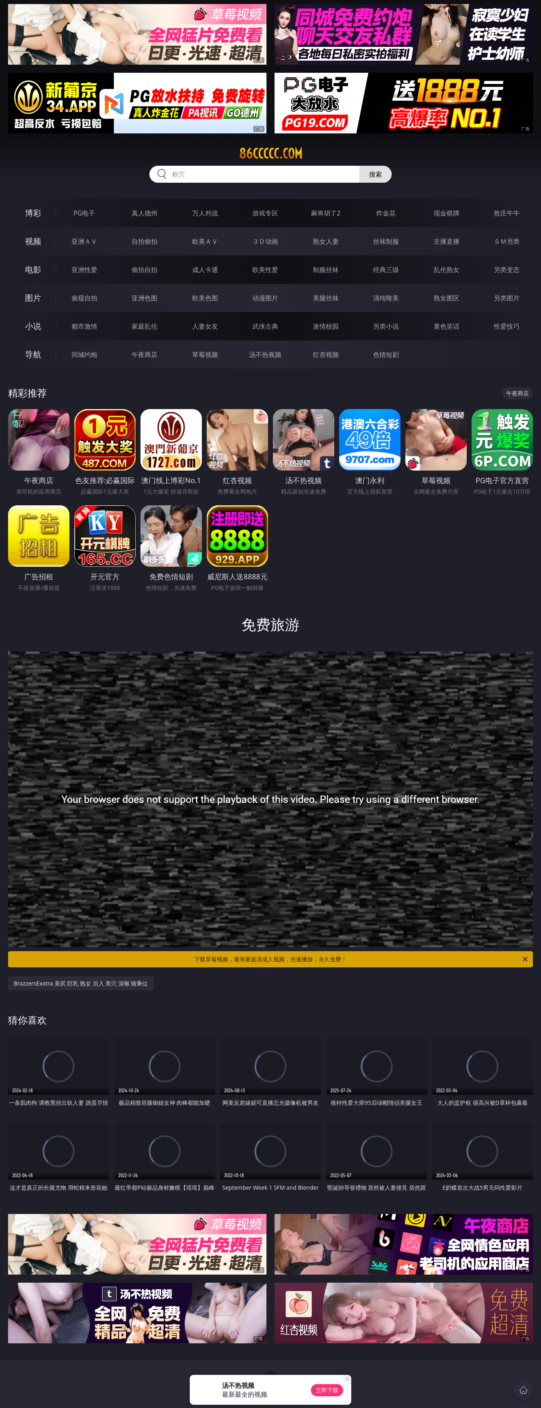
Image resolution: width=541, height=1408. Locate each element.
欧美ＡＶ (205, 241)
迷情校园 (326, 326)
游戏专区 (265, 213)
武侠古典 (265, 326)
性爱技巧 (507, 326)
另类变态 (507, 269)
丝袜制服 (386, 241)
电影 (33, 269)
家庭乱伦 (144, 326)
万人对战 (205, 213)
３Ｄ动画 (265, 241)
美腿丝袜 (326, 297)
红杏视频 (326, 354)
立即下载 (327, 1390)
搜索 (375, 174)
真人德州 (144, 213)
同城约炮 (84, 354)
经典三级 (386, 269)
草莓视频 (205, 354)
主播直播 (446, 241)
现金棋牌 (446, 213)
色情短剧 (386, 354)
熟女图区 (446, 297)
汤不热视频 (265, 354)
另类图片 (507, 297)
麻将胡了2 (325, 213)
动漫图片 (265, 297)
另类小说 (386, 326)
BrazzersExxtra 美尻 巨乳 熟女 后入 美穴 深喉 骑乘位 (81, 983)
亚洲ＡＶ (84, 241)
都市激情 (84, 326)
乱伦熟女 (446, 269)
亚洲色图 (144, 297)
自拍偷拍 (144, 241)
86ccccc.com (270, 154)
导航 (33, 354)
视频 (33, 241)
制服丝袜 (326, 269)
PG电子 (84, 213)
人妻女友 (205, 326)
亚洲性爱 (84, 269)
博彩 (33, 212)
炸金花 (386, 213)
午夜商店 (144, 354)
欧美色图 (205, 297)
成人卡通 (205, 269)
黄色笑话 (446, 326)
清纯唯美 (386, 297)
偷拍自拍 (144, 269)
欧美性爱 (265, 269)
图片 (33, 297)
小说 (33, 326)
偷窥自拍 (84, 297)
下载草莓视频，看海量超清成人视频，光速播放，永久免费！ (361, 959)
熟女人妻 (326, 241)
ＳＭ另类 (507, 241)
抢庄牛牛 (507, 213)
